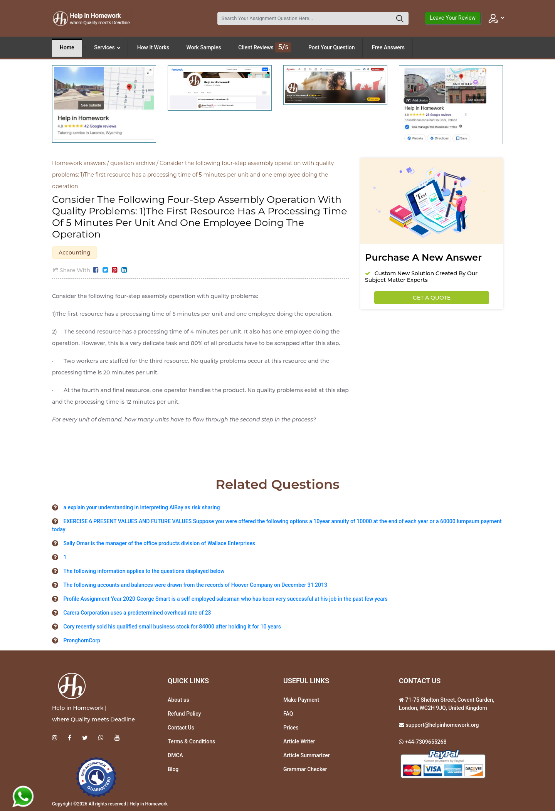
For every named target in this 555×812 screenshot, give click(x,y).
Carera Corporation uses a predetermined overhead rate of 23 (137, 613)
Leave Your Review (453, 18)
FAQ (288, 714)
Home (67, 47)
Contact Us (181, 728)
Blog (173, 770)
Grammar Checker (305, 770)
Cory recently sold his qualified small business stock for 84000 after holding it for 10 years (172, 627)
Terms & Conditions (191, 742)
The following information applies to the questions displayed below (143, 572)
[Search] (304, 18)
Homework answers (79, 163)
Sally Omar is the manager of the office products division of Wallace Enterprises (159, 544)
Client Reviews (264, 47)
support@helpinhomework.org (441, 726)
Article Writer (299, 742)
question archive (132, 163)
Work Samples (204, 47)
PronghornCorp (81, 641)
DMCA (175, 756)
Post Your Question (331, 47)
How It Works (153, 47)
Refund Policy (184, 714)
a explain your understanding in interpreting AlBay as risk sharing (141, 508)
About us (178, 700)
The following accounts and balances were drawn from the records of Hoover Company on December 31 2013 (195, 586)
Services (107, 47)
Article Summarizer (306, 756)
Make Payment (301, 700)
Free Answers (388, 47)
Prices (290, 728)
